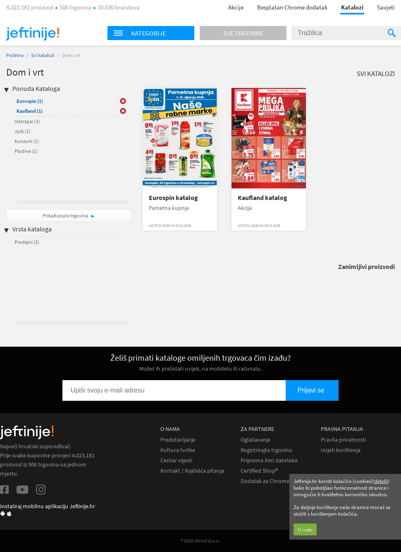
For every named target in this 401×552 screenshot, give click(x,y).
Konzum (26, 141)
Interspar (27, 121)
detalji (381, 481)
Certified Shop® (259, 470)
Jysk (22, 131)
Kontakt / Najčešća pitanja (192, 470)
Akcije (235, 7)
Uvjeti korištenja (340, 450)
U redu (305, 529)
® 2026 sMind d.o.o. (200, 541)
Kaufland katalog (262, 198)
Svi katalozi (43, 55)
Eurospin (30, 101)
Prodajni (26, 242)
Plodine (26, 151)
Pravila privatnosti (343, 439)
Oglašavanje (255, 439)
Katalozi (352, 7)
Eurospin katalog (173, 198)
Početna (15, 55)
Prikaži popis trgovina (66, 215)
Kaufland (30, 111)
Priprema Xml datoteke (269, 460)
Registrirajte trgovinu (266, 450)
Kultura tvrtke (177, 450)
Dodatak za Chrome (265, 481)
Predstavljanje (178, 439)
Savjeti (386, 7)
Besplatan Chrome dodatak (292, 7)
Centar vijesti (176, 460)
